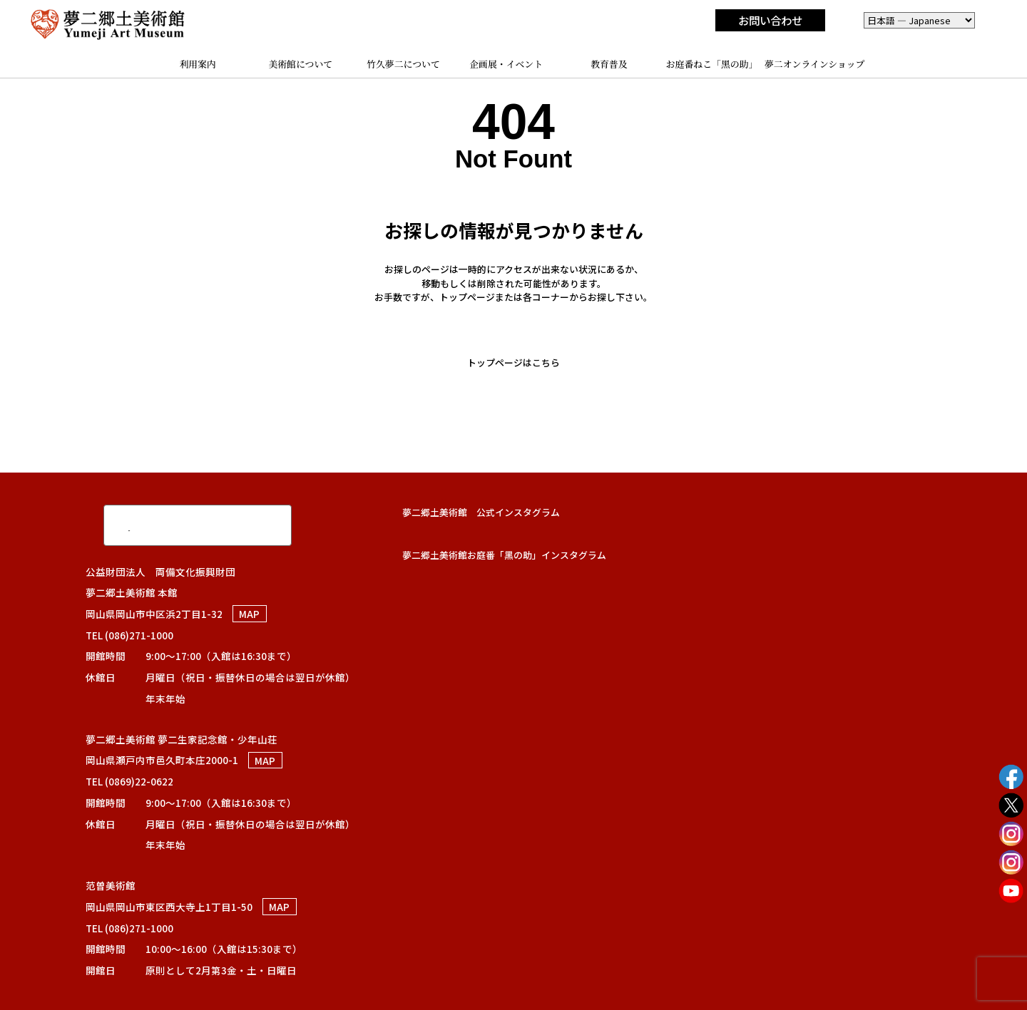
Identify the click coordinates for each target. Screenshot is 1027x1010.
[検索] (182, 524)
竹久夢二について (403, 64)
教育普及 (609, 64)
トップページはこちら (513, 362)
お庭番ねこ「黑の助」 (712, 64)
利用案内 (197, 64)
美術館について (300, 64)
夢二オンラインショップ (815, 64)
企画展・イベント (506, 64)
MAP (249, 614)
